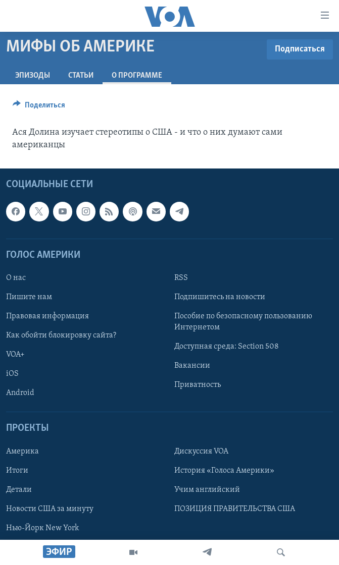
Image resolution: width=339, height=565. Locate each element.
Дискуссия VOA (201, 451)
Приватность (197, 385)
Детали (19, 490)
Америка (22, 451)
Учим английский (207, 490)
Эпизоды (32, 76)
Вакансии (192, 366)
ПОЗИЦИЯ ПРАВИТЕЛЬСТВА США (234, 509)
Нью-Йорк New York (42, 528)
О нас (16, 278)
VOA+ (15, 355)
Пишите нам (29, 297)
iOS (12, 374)
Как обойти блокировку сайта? (61, 335)
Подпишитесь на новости (219, 297)
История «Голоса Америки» (224, 471)
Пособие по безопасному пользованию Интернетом (243, 321)
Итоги (17, 471)
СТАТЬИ (80, 76)
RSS (181, 278)
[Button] (39, 107)
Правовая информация (47, 316)
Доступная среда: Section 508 (226, 347)
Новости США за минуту (49, 509)
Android (20, 393)
